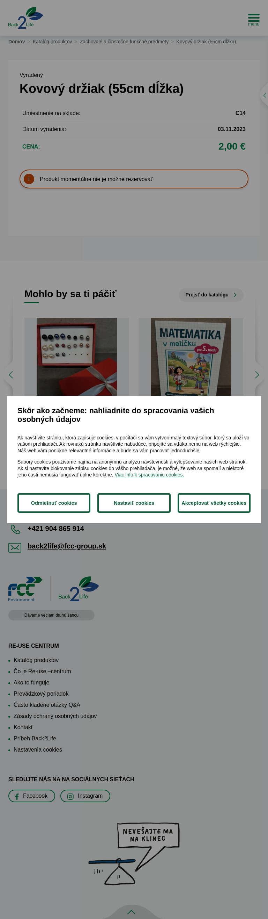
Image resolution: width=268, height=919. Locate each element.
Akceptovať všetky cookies (213, 503)
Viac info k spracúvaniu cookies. (149, 475)
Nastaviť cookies (134, 503)
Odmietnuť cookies (54, 503)
